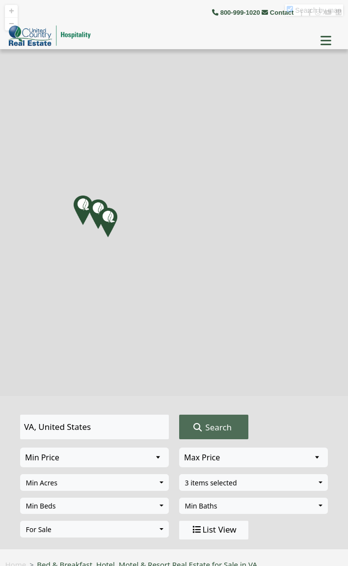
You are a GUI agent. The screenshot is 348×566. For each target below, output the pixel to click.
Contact (278, 12)
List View (213, 529)
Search (212, 427)
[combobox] (94, 482)
